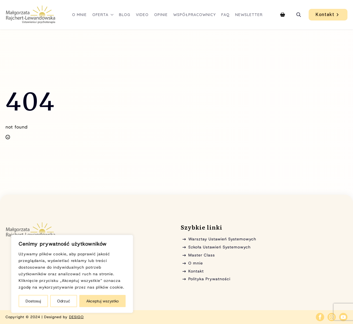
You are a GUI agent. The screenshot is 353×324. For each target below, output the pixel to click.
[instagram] (331, 317)
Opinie (161, 14)
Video (142, 14)
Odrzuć (63, 301)
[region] (72, 274)
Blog (124, 14)
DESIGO (76, 317)
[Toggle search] (298, 14)
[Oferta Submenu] (112, 14)
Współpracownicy (194, 14)
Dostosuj (33, 301)
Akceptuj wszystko (102, 301)
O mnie (79, 14)
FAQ (225, 14)
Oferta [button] (100, 14)
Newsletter (249, 14)
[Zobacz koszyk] (282, 15)
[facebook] (320, 317)
